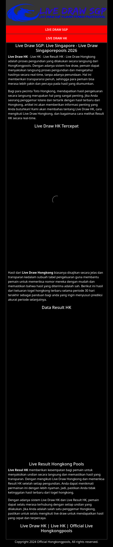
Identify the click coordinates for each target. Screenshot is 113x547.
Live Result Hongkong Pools (56, 464)
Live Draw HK (18, 57)
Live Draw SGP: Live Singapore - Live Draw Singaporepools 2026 (56, 48)
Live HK (58, 525)
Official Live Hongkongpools (67, 528)
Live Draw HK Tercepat (56, 126)
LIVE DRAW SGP (56, 30)
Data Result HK (56, 307)
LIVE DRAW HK (56, 38)
